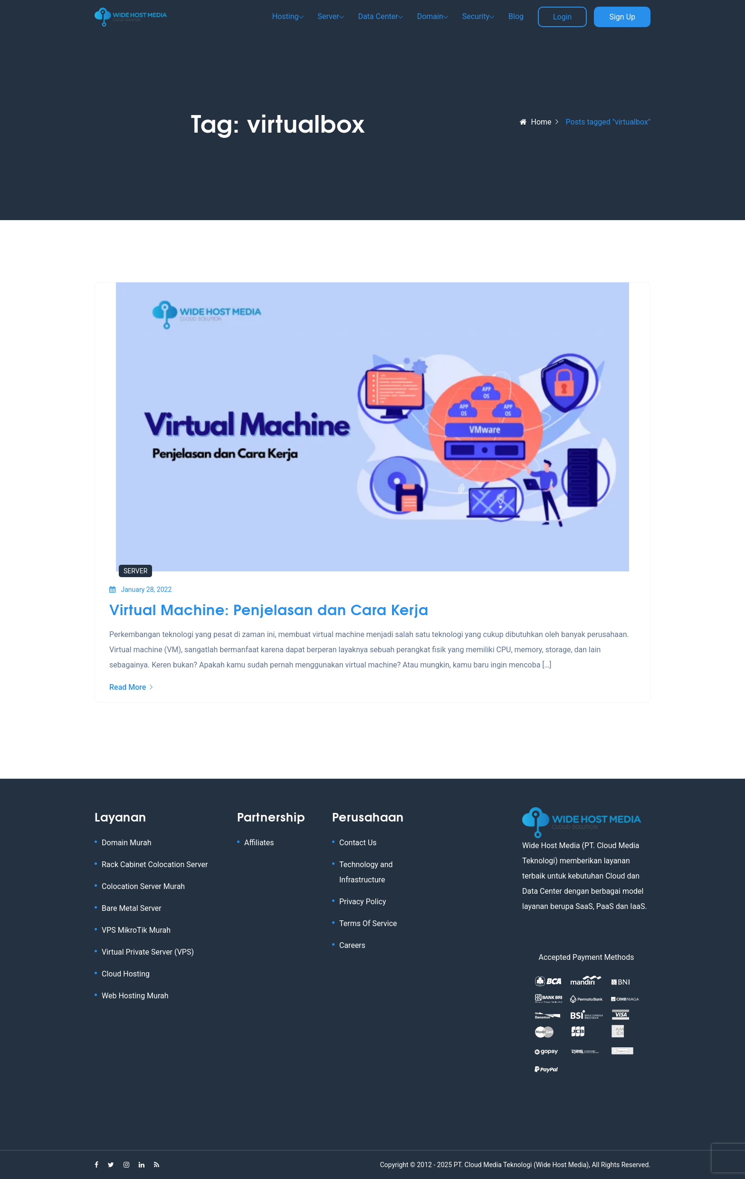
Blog (516, 16)
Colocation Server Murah (143, 886)
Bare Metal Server (132, 908)
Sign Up (622, 16)
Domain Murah (126, 842)
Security (475, 16)
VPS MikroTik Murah (136, 930)
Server (328, 16)
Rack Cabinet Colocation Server (155, 864)
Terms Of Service (368, 923)
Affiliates (259, 842)
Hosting (285, 16)
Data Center (378, 16)
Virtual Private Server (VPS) (148, 952)
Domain (430, 16)
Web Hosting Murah (135, 995)
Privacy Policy (362, 901)
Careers (352, 945)
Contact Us (358, 842)
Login (562, 16)
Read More (131, 687)
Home (535, 121)
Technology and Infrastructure (366, 872)
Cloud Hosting (126, 973)
